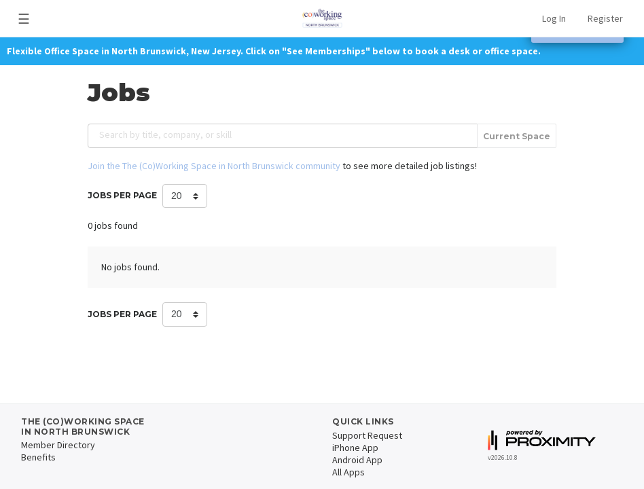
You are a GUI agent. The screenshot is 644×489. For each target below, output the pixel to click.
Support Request (367, 435)
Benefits (38, 457)
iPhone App (355, 447)
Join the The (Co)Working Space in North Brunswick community (214, 166)
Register (605, 18)
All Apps (348, 472)
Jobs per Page (122, 195)
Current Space (516, 136)
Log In (554, 18)
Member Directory (58, 445)
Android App (357, 460)
